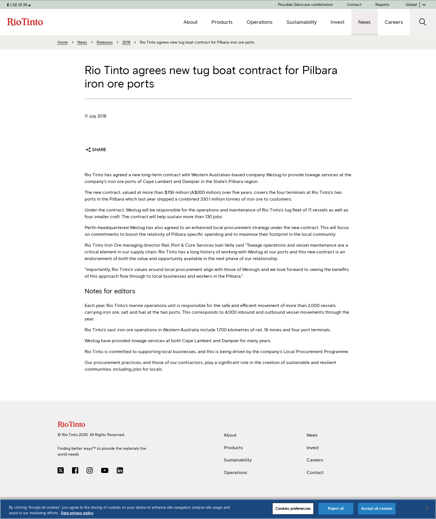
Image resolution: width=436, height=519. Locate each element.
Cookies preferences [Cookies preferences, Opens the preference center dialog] (293, 508)
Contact (315, 472)
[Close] (427, 509)
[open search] (423, 22)
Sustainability (238, 460)
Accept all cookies (376, 508)
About (230, 435)
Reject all (336, 508)
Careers (315, 460)
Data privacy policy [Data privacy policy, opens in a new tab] (77, 513)
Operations (235, 472)
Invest (313, 447)
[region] (218, 509)
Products (233, 447)
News (312, 435)
